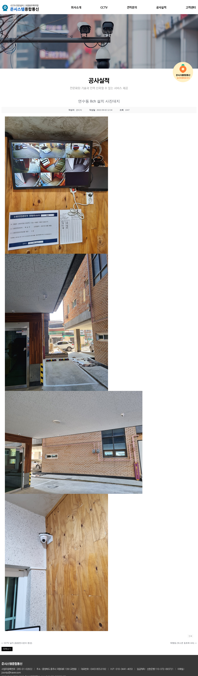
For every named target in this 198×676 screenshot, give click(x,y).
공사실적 (161, 7)
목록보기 (7, 649)
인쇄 (190, 636)
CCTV (103, 7)
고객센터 (191, 7)
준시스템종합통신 (12, 664)
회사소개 (76, 7)
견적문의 (132, 7)
